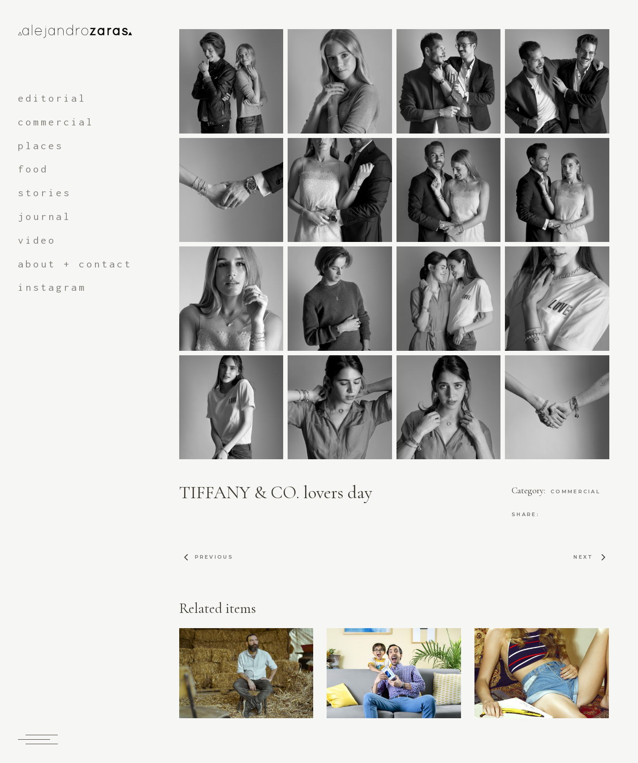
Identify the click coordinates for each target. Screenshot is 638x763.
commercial (575, 491)
